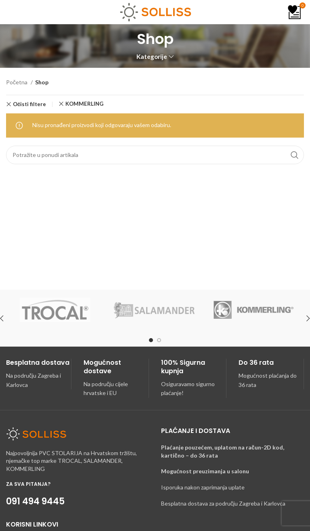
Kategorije (151, 57)
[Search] (155, 155)
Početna (17, 82)
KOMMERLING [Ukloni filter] (84, 104)
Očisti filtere (29, 104)
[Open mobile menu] (15, 12)
